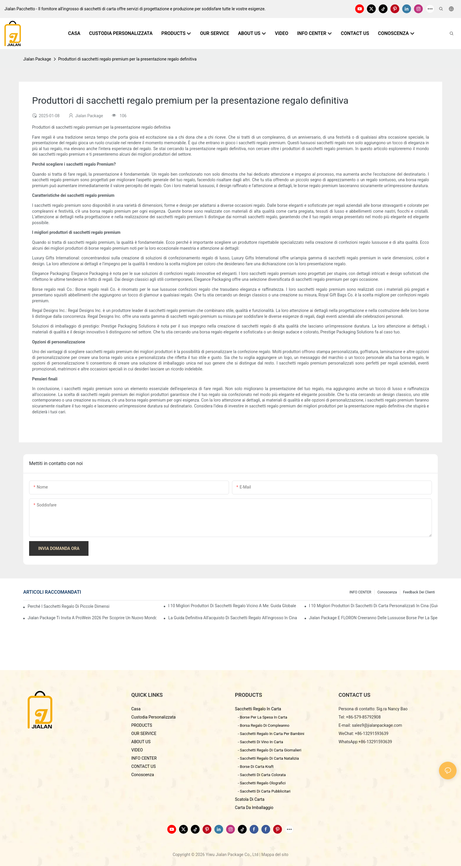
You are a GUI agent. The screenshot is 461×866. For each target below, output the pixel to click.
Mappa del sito (274, 854)
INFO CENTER (360, 592)
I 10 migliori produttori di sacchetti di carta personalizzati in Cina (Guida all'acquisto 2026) (373, 605)
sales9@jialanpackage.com (377, 725)
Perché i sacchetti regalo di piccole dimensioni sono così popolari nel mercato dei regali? (68, 606)
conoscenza (387, 592)
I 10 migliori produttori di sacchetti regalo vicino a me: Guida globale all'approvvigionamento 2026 (232, 605)
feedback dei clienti (419, 592)
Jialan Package (37, 59)
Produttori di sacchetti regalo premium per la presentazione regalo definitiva (127, 59)
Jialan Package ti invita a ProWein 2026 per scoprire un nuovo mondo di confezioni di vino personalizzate (92, 617)
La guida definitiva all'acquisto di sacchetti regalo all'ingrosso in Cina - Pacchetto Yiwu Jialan (232, 617)
